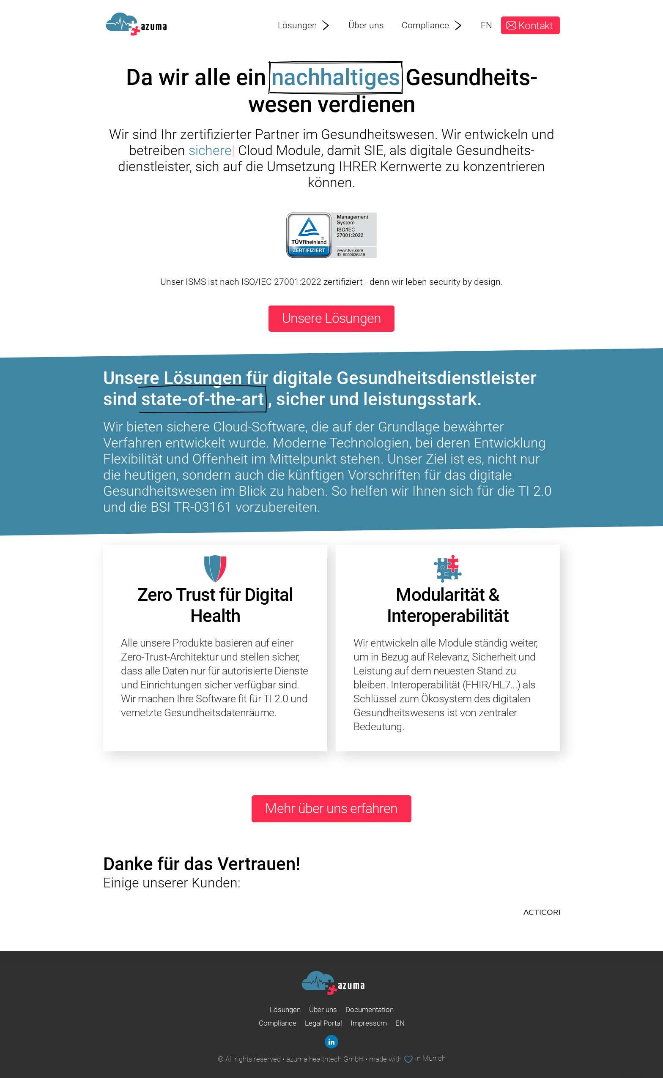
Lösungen (304, 25)
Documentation (369, 1009)
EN (486, 25)
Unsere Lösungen (331, 318)
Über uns (366, 25)
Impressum (369, 1023)
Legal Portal (323, 1023)
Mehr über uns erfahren (331, 808)
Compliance (432, 25)
